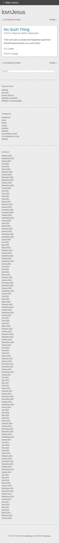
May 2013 (5, 507)
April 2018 (5, 353)
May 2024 (5, 196)
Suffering (5, 131)
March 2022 (6, 247)
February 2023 (7, 229)
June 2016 (5, 412)
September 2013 (8, 496)
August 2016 (6, 407)
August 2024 (6, 188)
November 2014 (7, 464)
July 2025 (5, 164)
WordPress (28, 536)
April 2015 (5, 450)
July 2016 (5, 410)
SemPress (47, 536)
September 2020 (8, 291)
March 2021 (6, 274)
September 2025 (8, 158)
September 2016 (8, 404)
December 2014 (7, 461)
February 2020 (7, 304)
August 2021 (6, 264)
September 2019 (8, 312)
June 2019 (5, 320)
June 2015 (5, 445)
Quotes (15, 54)
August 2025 (6, 161)
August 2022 (6, 239)
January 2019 (7, 331)
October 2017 (7, 369)
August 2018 (6, 345)
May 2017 (5, 383)
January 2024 (7, 207)
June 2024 (5, 193)
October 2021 (7, 258)
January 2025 (7, 174)
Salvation (5, 128)
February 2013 (7, 515)
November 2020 (7, 285)
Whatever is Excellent (10, 98)
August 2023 (6, 220)
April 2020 (5, 299)
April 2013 (5, 510)
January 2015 (7, 458)
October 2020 (7, 288)
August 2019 (6, 315)
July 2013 (5, 502)
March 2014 (6, 483)
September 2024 (8, 185)
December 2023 (7, 210)
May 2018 (5, 350)
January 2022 (7, 253)
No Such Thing (16, 29)
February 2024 (7, 204)
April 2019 (5, 323)
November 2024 (7, 180)
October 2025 (7, 155)
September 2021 (8, 261)
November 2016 (7, 399)
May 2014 (5, 477)
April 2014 (5, 480)
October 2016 (7, 402)
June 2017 (5, 380)
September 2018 (8, 342)
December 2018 (7, 334)
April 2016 (5, 418)
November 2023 (7, 212)
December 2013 (7, 488)
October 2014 (7, 467)
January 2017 (7, 393)
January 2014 (7, 485)
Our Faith (5, 93)
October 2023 (7, 215)
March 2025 (6, 169)
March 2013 (6, 513)
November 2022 (7, 234)
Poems (4, 123)
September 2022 (8, 237)
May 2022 (5, 245)
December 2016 (7, 396)
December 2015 (7, 429)
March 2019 (6, 326)
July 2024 (5, 191)
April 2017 (5, 385)
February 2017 (7, 391)
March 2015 (6, 453)
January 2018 (7, 361)
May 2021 (5, 269)
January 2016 (7, 426)
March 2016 (6, 421)
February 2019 (7, 329)
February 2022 (7, 250)
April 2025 (5, 166)
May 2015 (5, 448)
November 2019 (7, 307)
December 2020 (7, 283)
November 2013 (7, 491)
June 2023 (5, 223)
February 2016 (7, 423)
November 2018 (7, 337)
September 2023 (8, 218)
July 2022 (5, 242)
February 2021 (7, 277)
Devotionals (6, 117)
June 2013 (5, 504)
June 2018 (5, 348)
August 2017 (6, 375)
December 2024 (7, 177)
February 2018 (7, 358)
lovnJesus (13, 12)
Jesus (4, 120)
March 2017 (6, 388)
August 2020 (6, 293)
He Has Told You (8, 95)
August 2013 (6, 499)
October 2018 (7, 339)
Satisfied (5, 90)
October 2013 (7, 494)
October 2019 (7, 310)
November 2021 (7, 256)
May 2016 (5, 415)
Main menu (11, 2)
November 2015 (7, 431)
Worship (5, 139)
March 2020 (6, 302)
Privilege (53, 19)
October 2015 (7, 434)
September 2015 (8, 437)
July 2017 (5, 377)
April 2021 (5, 272)
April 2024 (5, 199)
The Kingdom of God (9, 133)
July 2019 (5, 318)
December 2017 (7, 364)
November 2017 (7, 366)
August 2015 (6, 439)
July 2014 (5, 475)
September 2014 (8, 469)
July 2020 (5, 296)
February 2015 (7, 456)
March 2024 (6, 201)
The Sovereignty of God (10, 136)
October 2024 (7, 183)
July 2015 (5, 442)
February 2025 (7, 172)
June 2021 (5, 266)
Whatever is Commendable (12, 101)
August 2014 (6, 472)
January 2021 (7, 280)
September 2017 (8, 372)
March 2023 (6, 226)
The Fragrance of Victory (11, 19)
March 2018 (6, 356)
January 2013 (7, 518)
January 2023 (7, 231)
